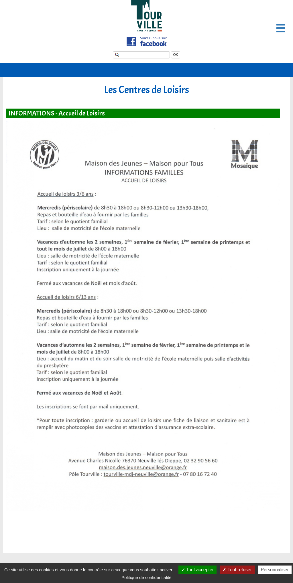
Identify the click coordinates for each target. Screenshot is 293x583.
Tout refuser (237, 569)
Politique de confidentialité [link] (146, 577)
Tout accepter (197, 569)
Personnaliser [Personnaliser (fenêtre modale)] (275, 569)
